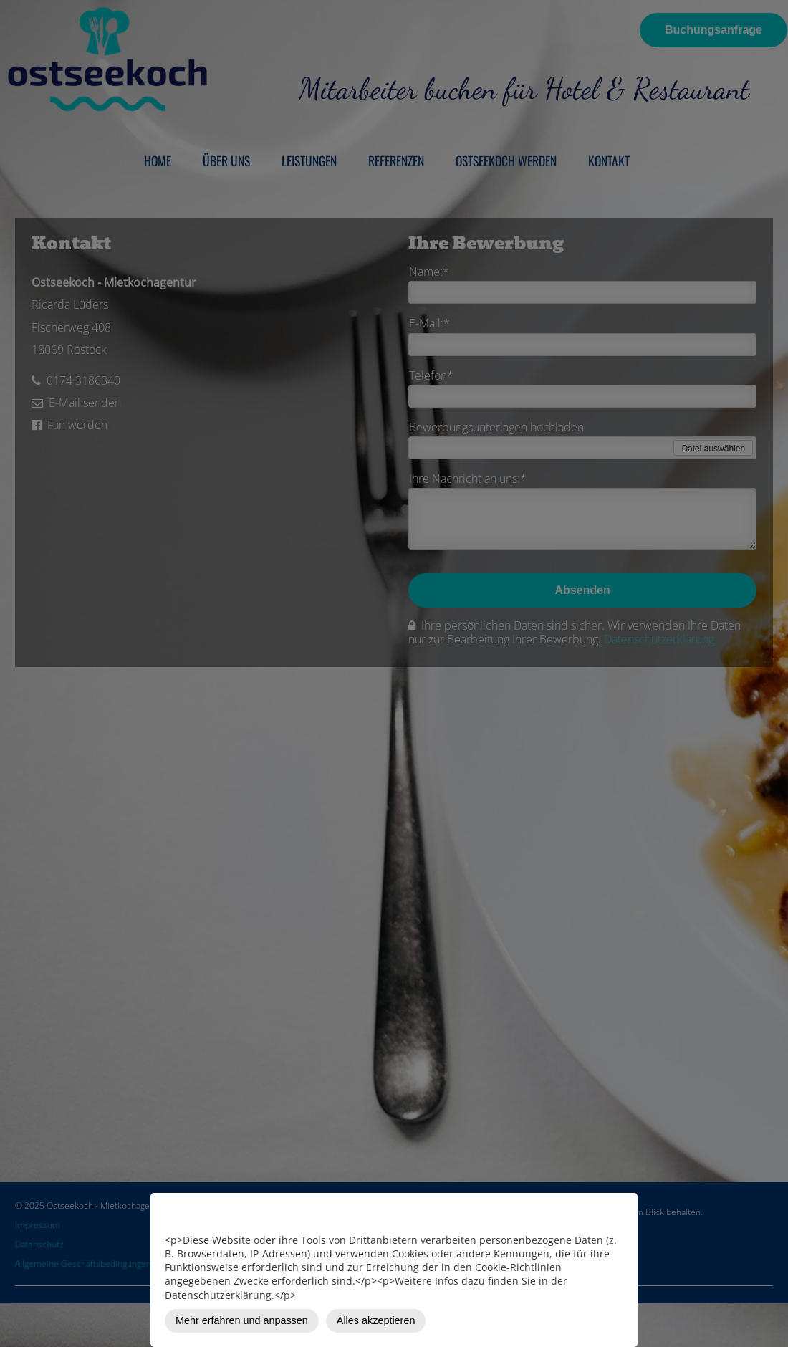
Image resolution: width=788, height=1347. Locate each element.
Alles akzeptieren (376, 1320)
